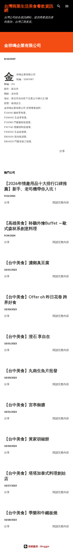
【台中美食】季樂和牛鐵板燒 (30, 512)
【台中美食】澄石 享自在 (27, 336)
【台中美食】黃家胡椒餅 (26, 438)
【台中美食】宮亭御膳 (24, 404)
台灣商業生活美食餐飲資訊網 (28, 8)
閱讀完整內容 (61, 202)
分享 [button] (62, 151)
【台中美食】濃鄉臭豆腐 (26, 262)
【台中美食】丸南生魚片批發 (30, 370)
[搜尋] (59, 6)
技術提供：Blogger (36, 546)
